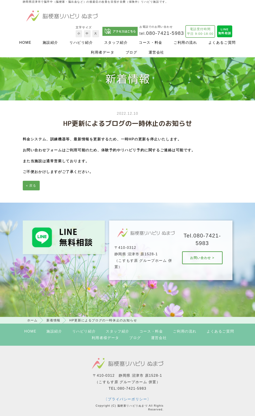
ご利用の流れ (185, 42)
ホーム (32, 320)
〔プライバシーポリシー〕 (127, 399)
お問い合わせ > (202, 258)
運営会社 (156, 52)
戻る (31, 185)
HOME (25, 42)
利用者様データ (105, 338)
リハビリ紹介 (81, 42)
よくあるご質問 (222, 42)
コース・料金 (150, 42)
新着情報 (53, 320)
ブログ (131, 52)
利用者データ (102, 52)
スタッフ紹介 (116, 42)
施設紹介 (50, 42)
